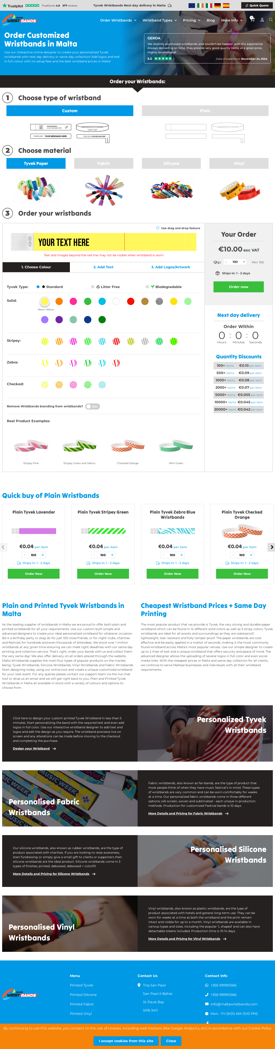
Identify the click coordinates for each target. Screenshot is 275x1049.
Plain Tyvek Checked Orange (242, 514)
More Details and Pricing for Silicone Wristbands (51, 874)
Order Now (33, 574)
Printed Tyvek (82, 985)
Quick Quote (259, 5)
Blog (211, 20)
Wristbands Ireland (200, 5)
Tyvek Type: (17, 287)
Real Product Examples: (28, 421)
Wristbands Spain (226, 5)
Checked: (15, 384)
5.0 (149, 59)
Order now (238, 287)
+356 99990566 (223, 985)
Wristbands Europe (192, 5)
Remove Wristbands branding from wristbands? (45, 406)
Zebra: (12, 362)
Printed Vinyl (81, 1014)
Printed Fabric (82, 1004)
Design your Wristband (31, 748)
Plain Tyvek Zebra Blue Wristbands (172, 514)
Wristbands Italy (209, 5)
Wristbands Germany (217, 5)
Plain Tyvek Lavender (33, 512)
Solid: (12, 301)
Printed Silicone (83, 995)
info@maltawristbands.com (234, 1004)
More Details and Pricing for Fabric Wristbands (185, 813)
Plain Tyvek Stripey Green (103, 512)
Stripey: (14, 341)
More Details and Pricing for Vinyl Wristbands (184, 939)
